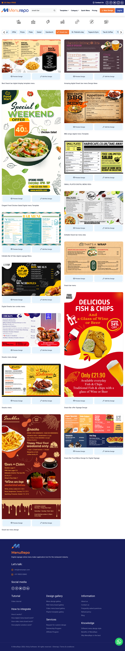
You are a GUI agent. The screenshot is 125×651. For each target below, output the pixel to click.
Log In (119, 10)
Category (74, 10)
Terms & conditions (67, 647)
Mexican (31, 32)
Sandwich (102, 32)
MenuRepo (20, 552)
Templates (63, 10)
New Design (107, 10)
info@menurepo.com (20, 570)
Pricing (94, 10)
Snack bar (116, 32)
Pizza (75, 32)
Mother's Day (43, 32)
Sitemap (56, 647)
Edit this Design (46, 76)
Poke (83, 32)
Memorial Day (18, 32)
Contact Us (98, 2)
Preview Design (17, 76)
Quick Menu (85, 10)
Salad (91, 32)
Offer (66, 32)
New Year (56, 32)
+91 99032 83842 (19, 574)
